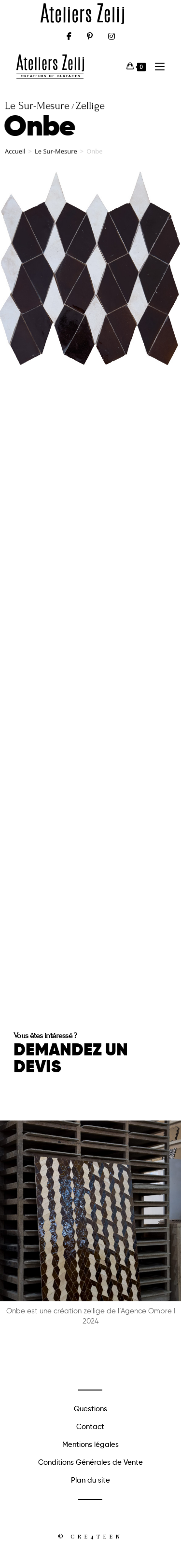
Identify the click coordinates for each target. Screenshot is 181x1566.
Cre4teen (96, 1536)
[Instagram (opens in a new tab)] (111, 36)
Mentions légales (90, 1444)
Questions (90, 1408)
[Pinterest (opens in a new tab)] (90, 36)
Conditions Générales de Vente (90, 1462)
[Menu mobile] (156, 66)
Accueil (15, 155)
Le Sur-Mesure (56, 155)
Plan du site (90, 1480)
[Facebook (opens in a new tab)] (69, 36)
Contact (90, 1426)
